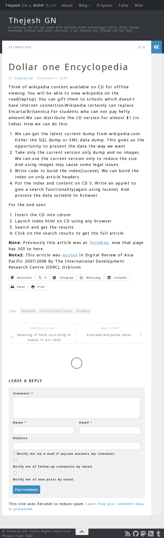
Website (20, 438)
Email (85, 422)
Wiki (139, 5)
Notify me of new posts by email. (43, 479)
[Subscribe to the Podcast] (128, 534)
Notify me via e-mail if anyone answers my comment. (65, 453)
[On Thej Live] (159, 534)
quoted (70, 254)
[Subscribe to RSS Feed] (151, 534)
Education (29, 311)
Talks (123, 5)
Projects (105, 5)
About (67, 5)
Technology (22, 47)
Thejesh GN (33, 20)
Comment (23, 393)
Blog (83, 5)
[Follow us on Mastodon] (143, 534)
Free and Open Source (56, 311)
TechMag (98, 242)
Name (19, 422)
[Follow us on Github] (136, 534)
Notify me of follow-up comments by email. (53, 466)
